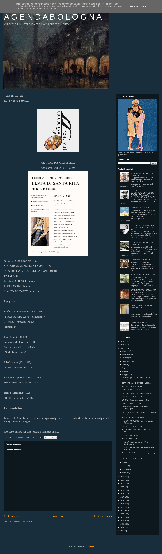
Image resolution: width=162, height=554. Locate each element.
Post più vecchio (103, 516)
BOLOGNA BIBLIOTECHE (141, 208)
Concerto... (135, 191)
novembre (126, 354)
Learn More (133, 6)
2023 (122, 477)
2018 (122, 494)
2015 (122, 504)
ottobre (125, 358)
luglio (124, 368)
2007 (122, 531)
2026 (122, 341)
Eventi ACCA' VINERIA (139, 323)
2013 (122, 511)
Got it (144, 6)
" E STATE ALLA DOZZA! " (132, 435)
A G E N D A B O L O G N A (53, 16)
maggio (125, 375)
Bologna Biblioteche (129, 438)
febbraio (125, 469)
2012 (122, 514)
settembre (126, 361)
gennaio (125, 473)
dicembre (126, 351)
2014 (122, 507)
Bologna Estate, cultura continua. (134, 417)
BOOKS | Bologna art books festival (135, 400)
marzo (125, 466)
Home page (57, 516)
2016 (122, 500)
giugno (125, 371)
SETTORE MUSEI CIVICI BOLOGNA (136, 383)
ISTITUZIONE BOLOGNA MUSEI (143, 275)
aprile (124, 462)
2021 (122, 484)
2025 (122, 345)
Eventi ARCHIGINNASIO (140, 260)
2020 (122, 487)
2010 (122, 521)
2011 (122, 517)
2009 (122, 524)
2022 (122, 480)
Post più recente (12, 516)
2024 (122, 348)
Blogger (91, 546)
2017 (122, 497)
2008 (122, 527)
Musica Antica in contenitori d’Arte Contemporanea (135, 443)
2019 (122, 490)
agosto (125, 365)
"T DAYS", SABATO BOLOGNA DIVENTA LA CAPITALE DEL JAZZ (143, 227)
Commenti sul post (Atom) (22, 521)
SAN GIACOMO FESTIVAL (132, 390)
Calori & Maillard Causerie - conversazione (141, 306)
